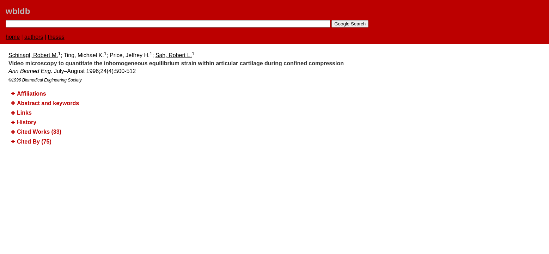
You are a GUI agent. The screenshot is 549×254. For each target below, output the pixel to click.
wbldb (18, 11)
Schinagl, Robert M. (33, 55)
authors (33, 37)
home (13, 37)
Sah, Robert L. (173, 55)
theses (56, 37)
